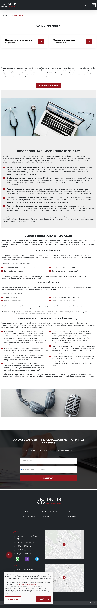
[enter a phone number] (48, 469)
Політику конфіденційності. (40, 584)
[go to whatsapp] (17, 559)
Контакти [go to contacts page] (71, 516)
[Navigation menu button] (94, 5)
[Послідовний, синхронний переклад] (41, 41)
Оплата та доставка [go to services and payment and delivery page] (51, 511)
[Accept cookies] (42, 599)
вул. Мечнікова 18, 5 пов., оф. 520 (28, 537)
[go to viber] (27, 559)
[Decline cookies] (13, 599)
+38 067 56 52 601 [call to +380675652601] (24, 550)
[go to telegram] (37, 559)
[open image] (48, 403)
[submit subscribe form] (48, 478)
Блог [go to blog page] (69, 511)
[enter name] (48, 461)
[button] (64, 544)
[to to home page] (8, 5)
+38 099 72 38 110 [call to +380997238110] (24, 546)
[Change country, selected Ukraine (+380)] (22, 470)
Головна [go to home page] (4, 15)
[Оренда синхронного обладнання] (89, 41)
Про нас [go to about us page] (46, 516)
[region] (28, 583)
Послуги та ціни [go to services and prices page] (29, 516)
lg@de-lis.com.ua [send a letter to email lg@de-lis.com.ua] (24, 554)
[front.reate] (48, 85)
